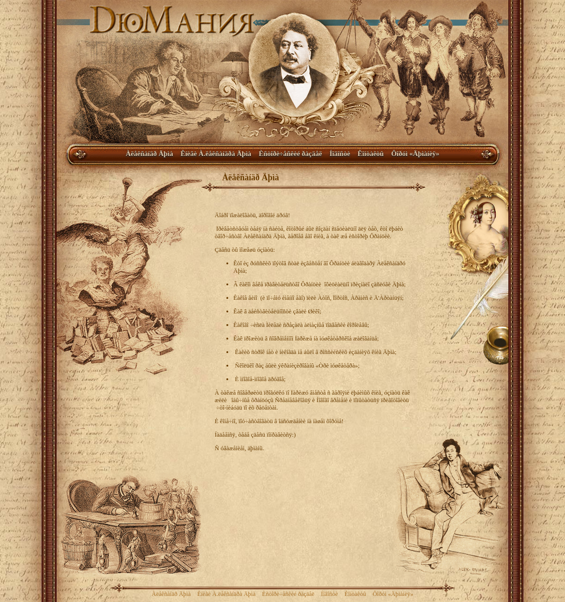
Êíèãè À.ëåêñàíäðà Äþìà (216, 153)
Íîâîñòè (339, 153)
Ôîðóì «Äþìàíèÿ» (415, 153)
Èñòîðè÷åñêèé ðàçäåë (290, 153)
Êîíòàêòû (371, 153)
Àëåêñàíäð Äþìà (149, 153)
